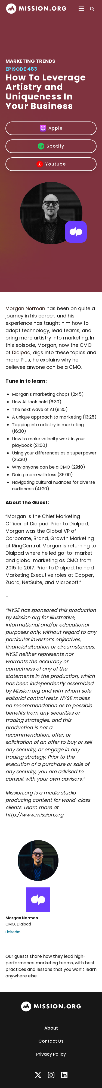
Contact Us (51, 1041)
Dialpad (21, 352)
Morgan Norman (25, 308)
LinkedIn (12, 932)
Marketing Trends (30, 61)
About (51, 1028)
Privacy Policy (51, 1054)
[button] (81, 8)
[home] (36, 8)
